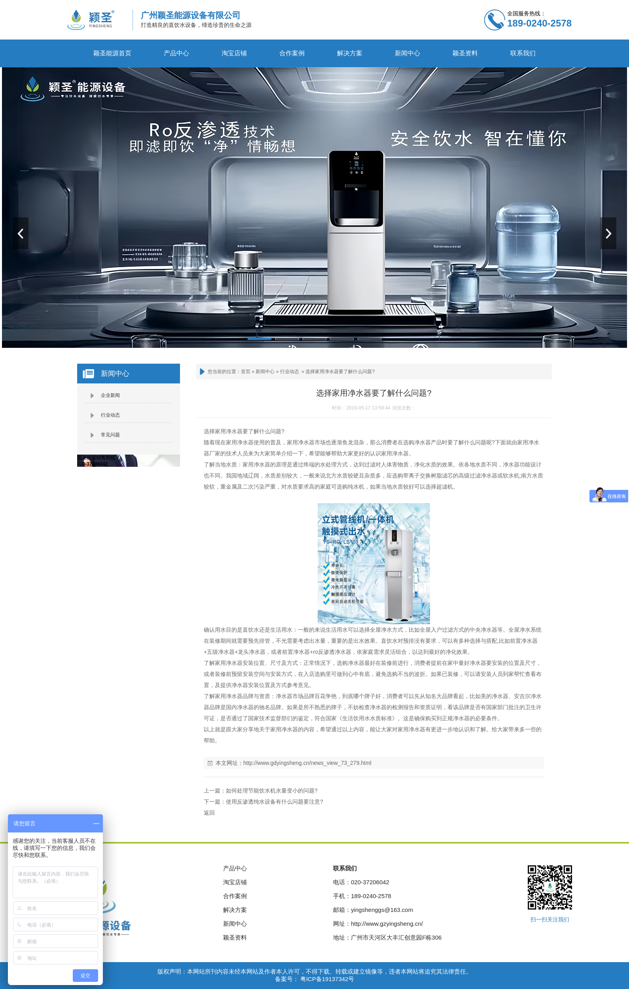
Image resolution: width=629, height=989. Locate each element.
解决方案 (349, 53)
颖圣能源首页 (112, 53)
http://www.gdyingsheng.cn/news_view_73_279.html (307, 763)
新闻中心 (407, 53)
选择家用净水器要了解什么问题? (340, 371)
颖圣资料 (465, 53)
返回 (209, 813)
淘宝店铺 (234, 53)
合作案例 (292, 53)
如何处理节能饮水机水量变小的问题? (272, 790)
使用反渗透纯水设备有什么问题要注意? (274, 801)
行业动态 (289, 371)
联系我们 (523, 53)
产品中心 (176, 53)
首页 (245, 371)
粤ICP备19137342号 (326, 979)
